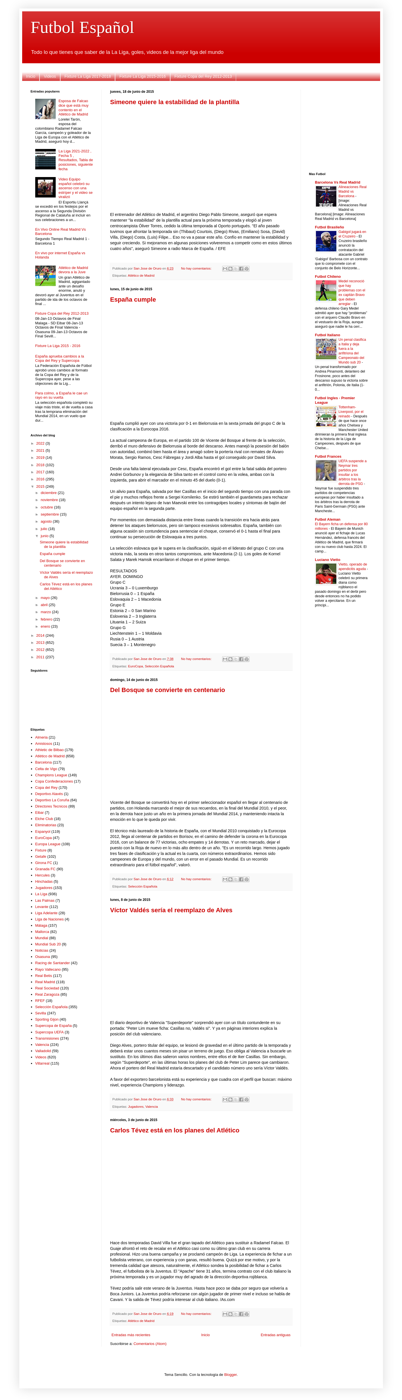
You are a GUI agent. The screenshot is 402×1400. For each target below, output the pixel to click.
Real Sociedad (47, 988)
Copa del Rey (46, 787)
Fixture (41, 850)
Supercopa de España (53, 1025)
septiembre (50, 514)
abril (45, 605)
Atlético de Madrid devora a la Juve (73, 270)
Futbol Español (82, 27)
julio (44, 529)
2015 (41, 486)
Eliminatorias (45, 825)
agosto (47, 521)
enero (46, 626)
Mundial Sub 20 (48, 944)
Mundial (41, 938)
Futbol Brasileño (329, 227)
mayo (46, 598)
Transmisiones (47, 1038)
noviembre (50, 500)
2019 (41, 457)
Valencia (151, 1106)
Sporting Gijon (47, 1019)
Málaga (41, 925)
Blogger (230, 1374)
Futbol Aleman (328, 519)
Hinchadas (44, 881)
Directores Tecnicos (51, 806)
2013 (41, 642)
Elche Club (44, 819)
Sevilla (40, 1013)
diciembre (49, 493)
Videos (50, 76)
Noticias (41, 950)
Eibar (39, 812)
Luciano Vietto (327, 560)
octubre (47, 507)
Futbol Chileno (328, 276)
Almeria (41, 737)
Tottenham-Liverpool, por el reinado (351, 411)
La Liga (41, 894)
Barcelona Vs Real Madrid (338, 182)
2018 (41, 465)
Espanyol (42, 831)
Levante (41, 907)
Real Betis (43, 976)
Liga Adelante (46, 913)
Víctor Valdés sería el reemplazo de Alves (171, 910)
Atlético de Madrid (141, 275)
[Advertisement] (201, 150)
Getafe (40, 856)
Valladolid (43, 1051)
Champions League (51, 775)
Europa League (48, 844)
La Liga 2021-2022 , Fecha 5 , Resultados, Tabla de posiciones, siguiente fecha (76, 160)
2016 (41, 479)
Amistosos (43, 743)
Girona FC (43, 863)
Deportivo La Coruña (52, 800)
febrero (47, 619)
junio (45, 536)
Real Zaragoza (47, 994)
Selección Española (159, 666)
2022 (41, 443)
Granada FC (45, 869)
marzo (46, 612)
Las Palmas (45, 900)
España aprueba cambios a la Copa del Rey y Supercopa (59, 358)
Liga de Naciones (49, 919)
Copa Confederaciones (54, 781)
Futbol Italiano (327, 335)
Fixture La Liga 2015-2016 (142, 76)
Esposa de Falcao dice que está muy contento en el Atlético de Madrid (74, 107)
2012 (41, 650)
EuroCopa (135, 666)
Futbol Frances (328, 456)
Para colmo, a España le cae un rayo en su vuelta (61, 395)
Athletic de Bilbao (49, 750)
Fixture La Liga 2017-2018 (87, 76)
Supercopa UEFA (49, 1032)
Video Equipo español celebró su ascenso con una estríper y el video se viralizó (76, 188)
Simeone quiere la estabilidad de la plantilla (174, 102)
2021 (41, 450)
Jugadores (136, 1106)
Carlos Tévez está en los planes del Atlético (174, 1130)
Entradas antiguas (276, 1335)
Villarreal (42, 1063)
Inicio (31, 76)
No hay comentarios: (196, 268)
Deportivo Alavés (49, 794)
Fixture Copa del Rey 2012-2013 (203, 76)
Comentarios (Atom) (150, 1344)
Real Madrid (45, 982)
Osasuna (42, 957)
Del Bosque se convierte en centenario (167, 689)
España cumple (133, 299)
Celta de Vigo (46, 769)
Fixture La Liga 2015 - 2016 (57, 346)
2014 (41, 635)
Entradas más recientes (131, 1335)
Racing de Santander (52, 963)
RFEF (40, 1001)
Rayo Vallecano (48, 969)
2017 (41, 472)
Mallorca (42, 932)
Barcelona (43, 762)
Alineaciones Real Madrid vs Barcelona (353, 191)
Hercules (42, 875)
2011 (41, 657)
